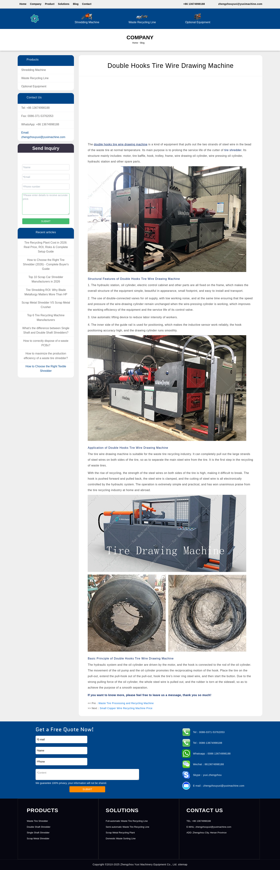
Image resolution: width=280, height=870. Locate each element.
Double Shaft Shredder (38, 827)
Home (22, 3)
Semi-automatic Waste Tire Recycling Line (127, 827)
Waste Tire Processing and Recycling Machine (126, 703)
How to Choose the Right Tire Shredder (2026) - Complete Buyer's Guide (46, 264)
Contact (86, 3)
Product (49, 3)
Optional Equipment (197, 18)
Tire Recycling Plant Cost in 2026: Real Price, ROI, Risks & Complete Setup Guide (46, 247)
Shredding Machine (87, 18)
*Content (87, 774)
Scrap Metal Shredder (38, 838)
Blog (75, 3)
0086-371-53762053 (40, 116)
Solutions (63, 3)
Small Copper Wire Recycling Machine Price (126, 708)
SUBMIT (87, 789)
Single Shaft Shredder (38, 832)
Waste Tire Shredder (37, 821)
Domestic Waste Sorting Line (121, 838)
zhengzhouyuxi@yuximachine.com (240, 3)
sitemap (183, 864)
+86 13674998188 (194, 3)
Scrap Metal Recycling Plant (120, 832)
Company (35, 3)
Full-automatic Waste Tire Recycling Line (127, 821)
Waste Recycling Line (142, 18)
